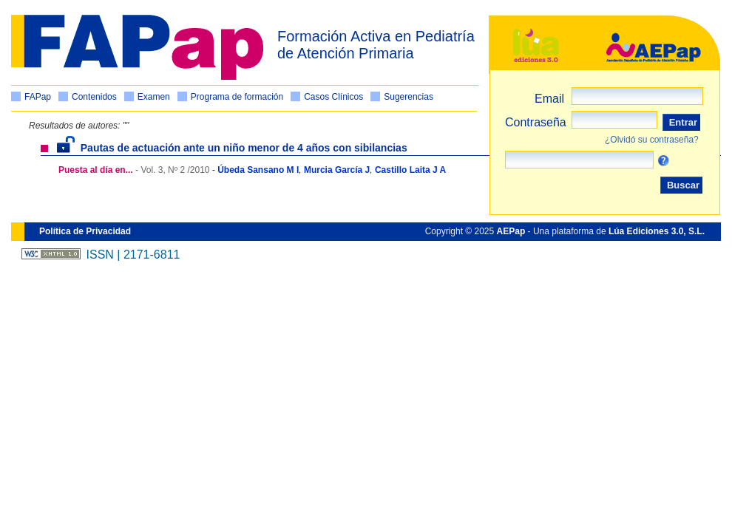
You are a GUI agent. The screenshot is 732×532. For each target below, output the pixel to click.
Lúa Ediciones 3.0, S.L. (657, 231)
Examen (154, 97)
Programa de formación (237, 97)
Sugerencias (408, 97)
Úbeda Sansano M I (258, 170)
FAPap (37, 97)
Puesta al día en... (95, 170)
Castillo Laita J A (410, 170)
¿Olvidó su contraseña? (652, 139)
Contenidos (94, 97)
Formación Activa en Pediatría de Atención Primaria (376, 44)
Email (549, 98)
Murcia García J (337, 170)
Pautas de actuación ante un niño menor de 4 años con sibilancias (232, 148)
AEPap (511, 231)
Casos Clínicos (333, 97)
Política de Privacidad (85, 231)
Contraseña (535, 122)
